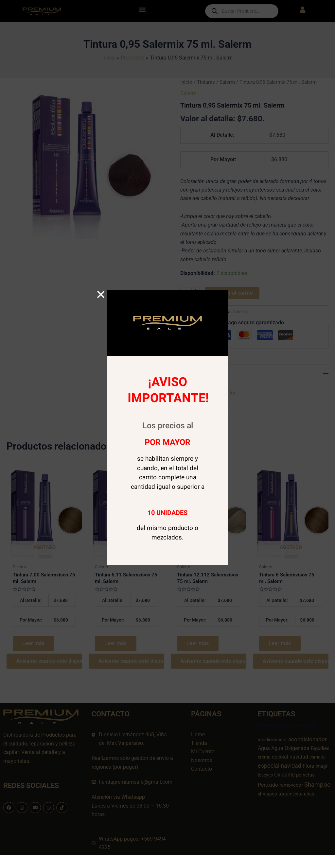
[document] (167, 427)
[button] (101, 294)
